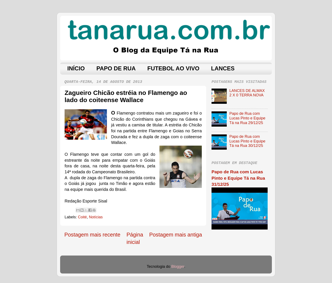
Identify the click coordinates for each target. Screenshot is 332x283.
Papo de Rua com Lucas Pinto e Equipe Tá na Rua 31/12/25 (238, 178)
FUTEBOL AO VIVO (173, 68)
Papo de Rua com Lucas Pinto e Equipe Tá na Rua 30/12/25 (247, 141)
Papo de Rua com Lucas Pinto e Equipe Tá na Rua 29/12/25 (247, 118)
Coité (82, 217)
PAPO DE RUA (116, 68)
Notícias (96, 217)
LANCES (223, 68)
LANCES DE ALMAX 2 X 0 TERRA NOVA (247, 93)
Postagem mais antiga (175, 235)
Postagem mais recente (92, 235)
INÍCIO (76, 68)
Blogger (177, 266)
